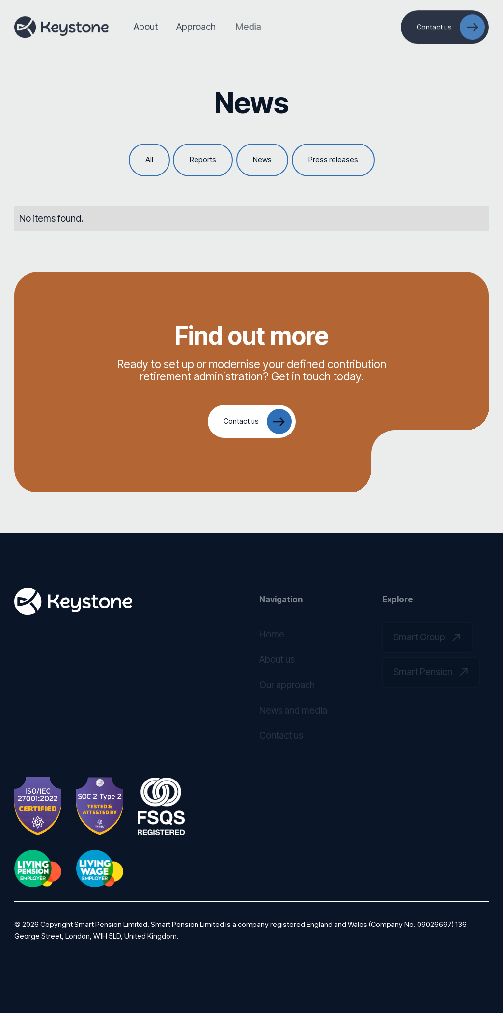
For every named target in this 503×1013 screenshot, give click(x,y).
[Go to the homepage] (73, 601)
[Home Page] (61, 27)
